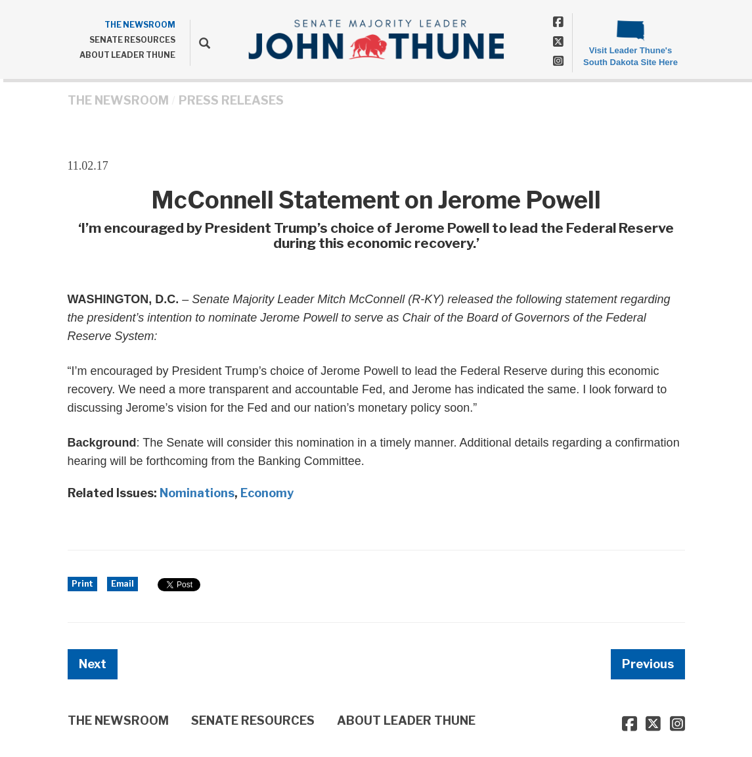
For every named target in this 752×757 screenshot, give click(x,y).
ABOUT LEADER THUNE (127, 55)
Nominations (197, 493)
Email (122, 584)
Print (82, 584)
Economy (267, 493)
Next (92, 664)
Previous (648, 664)
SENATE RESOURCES (132, 40)
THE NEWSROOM (139, 25)
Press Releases (231, 100)
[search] (200, 43)
